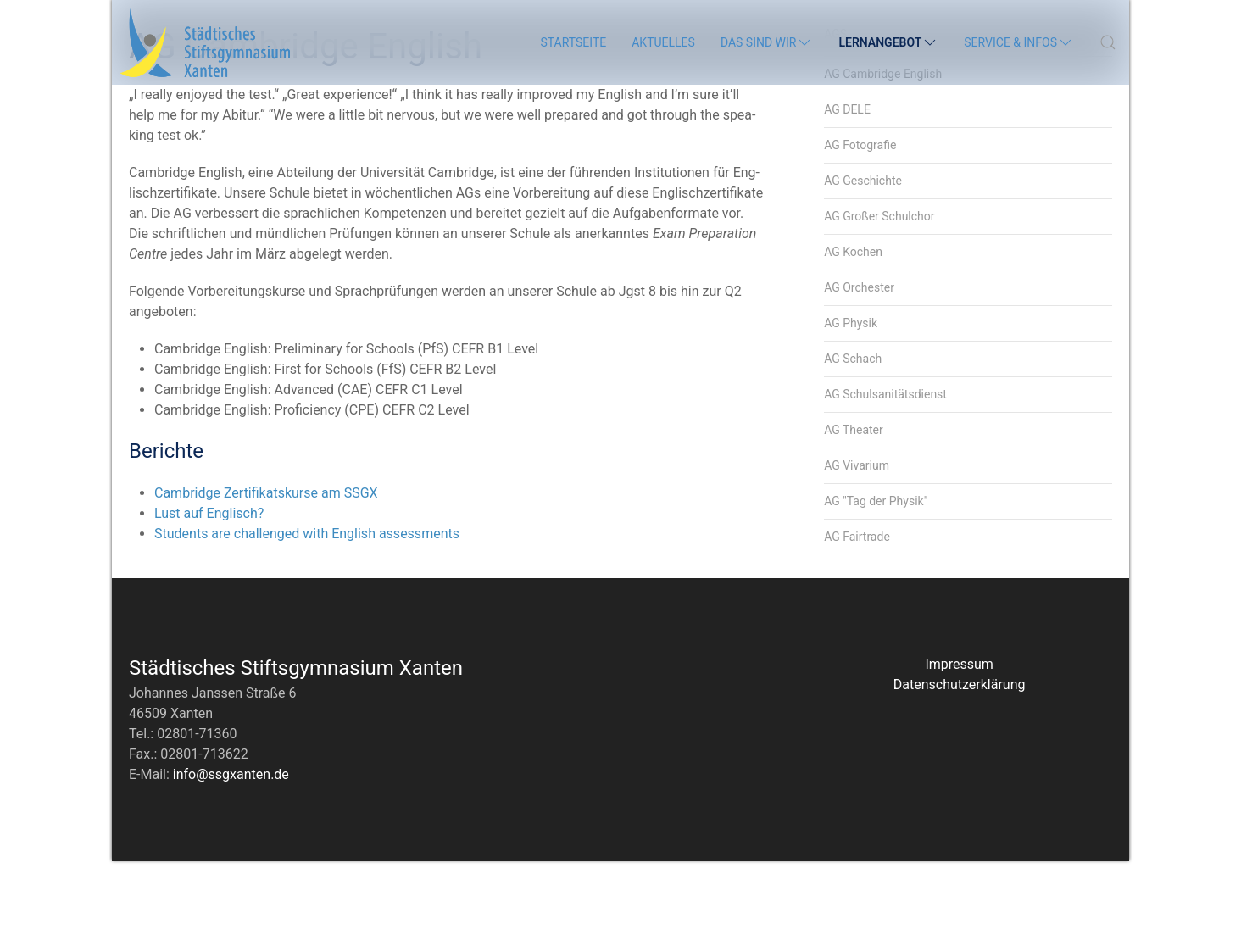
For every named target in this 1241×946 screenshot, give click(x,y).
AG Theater (853, 514)
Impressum (959, 749)
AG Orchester (859, 372)
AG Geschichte (863, 265)
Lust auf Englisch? (209, 598)
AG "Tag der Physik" (875, 586)
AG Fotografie (860, 229)
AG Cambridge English (883, 158)
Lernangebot (888, 42)
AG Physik (850, 408)
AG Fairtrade (857, 621)
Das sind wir (767, 42)
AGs (835, 118)
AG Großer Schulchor (879, 301)
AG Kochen (853, 336)
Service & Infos (1019, 42)
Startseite (573, 42)
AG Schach (853, 443)
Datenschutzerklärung (959, 769)
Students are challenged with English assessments (306, 618)
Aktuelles (663, 42)
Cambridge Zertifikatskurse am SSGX (266, 578)
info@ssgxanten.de (231, 859)
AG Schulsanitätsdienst (885, 479)
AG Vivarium (856, 550)
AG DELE (847, 194)
